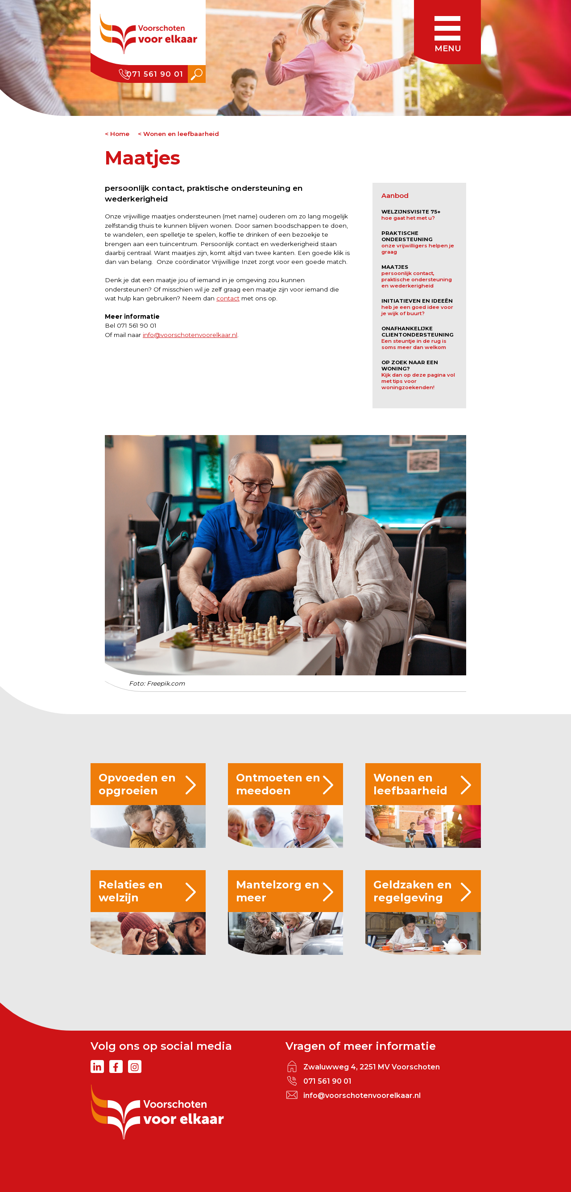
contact (228, 298)
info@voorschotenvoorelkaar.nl (190, 334)
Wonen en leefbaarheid (181, 133)
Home (119, 133)
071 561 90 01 (154, 74)
